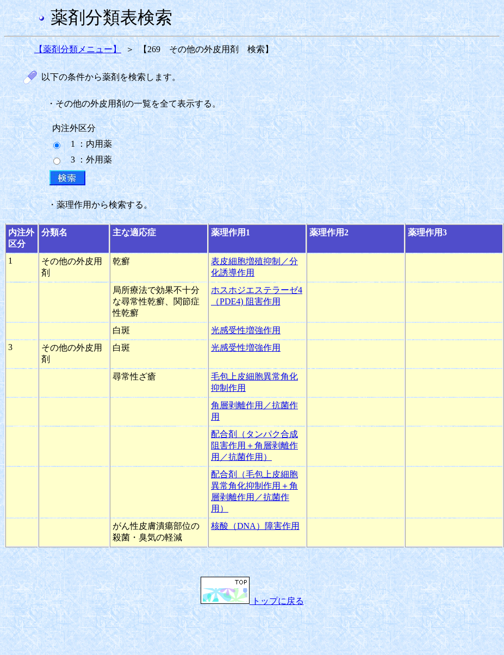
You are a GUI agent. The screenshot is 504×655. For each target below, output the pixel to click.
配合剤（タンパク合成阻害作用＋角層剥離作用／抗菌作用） (254, 445)
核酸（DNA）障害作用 (255, 526)
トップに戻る (252, 601)
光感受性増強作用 (246, 330)
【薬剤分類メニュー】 (77, 49)
